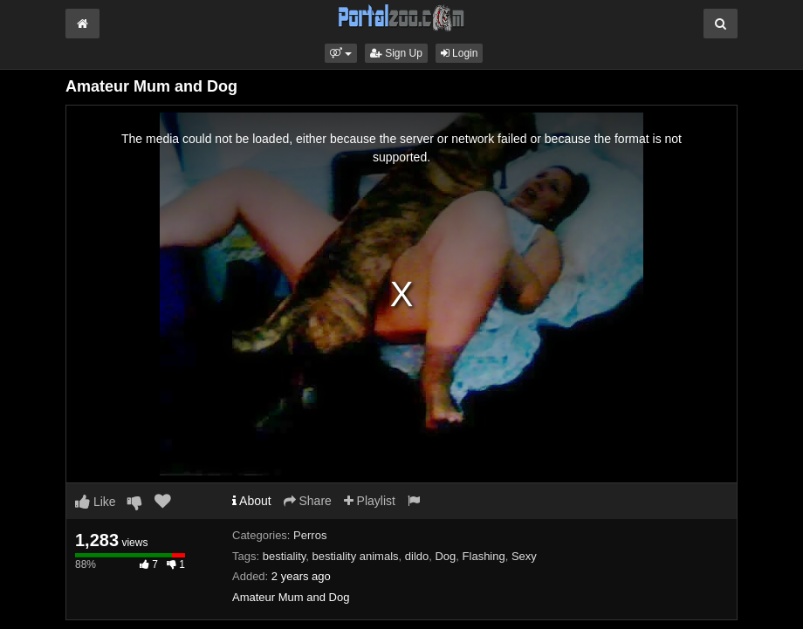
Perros (309, 535)
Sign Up (396, 53)
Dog (445, 556)
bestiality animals (355, 556)
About (251, 501)
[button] (341, 53)
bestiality (284, 556)
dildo (417, 556)
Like (95, 502)
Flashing (484, 556)
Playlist (369, 501)
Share (308, 501)
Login (459, 53)
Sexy (524, 556)
